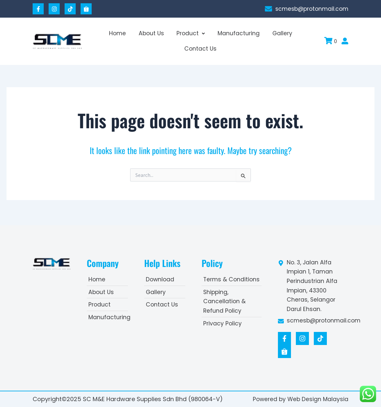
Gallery (277, 33)
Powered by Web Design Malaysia (299, 399)
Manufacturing (236, 33)
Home (121, 33)
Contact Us (200, 49)
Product (190, 33)
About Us (153, 33)
